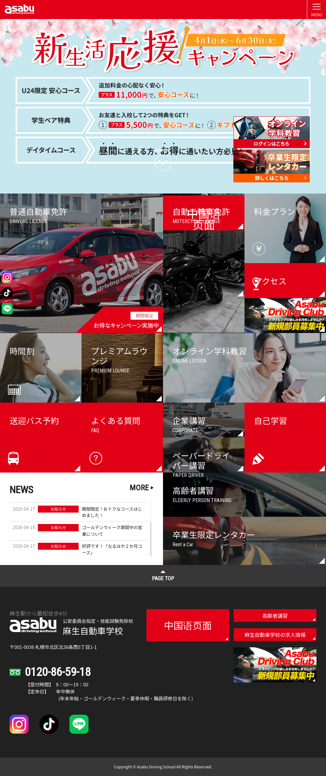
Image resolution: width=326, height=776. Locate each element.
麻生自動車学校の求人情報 (275, 634)
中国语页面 (188, 625)
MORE (139, 487)
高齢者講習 (275, 615)
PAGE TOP (163, 578)
